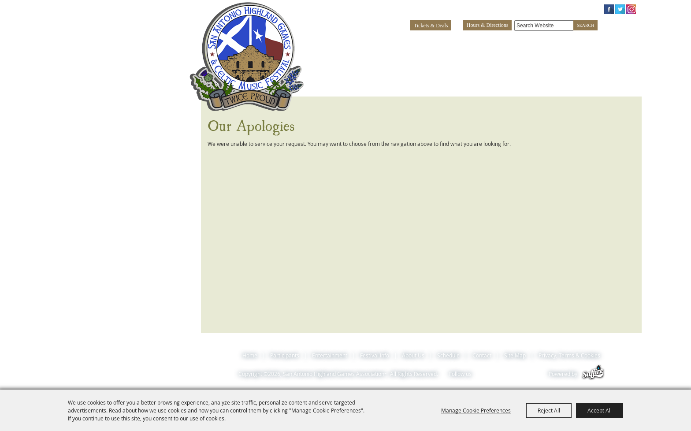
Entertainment (449, 40)
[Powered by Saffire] (593, 373)
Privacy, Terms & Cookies (569, 355)
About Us (569, 40)
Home (249, 355)
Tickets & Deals (431, 25)
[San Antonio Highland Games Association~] (247, 56)
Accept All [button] (599, 410)
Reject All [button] (549, 410)
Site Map (515, 355)
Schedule (618, 40)
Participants (385, 40)
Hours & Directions (488, 25)
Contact (481, 355)
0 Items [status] (580, 9)
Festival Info (513, 40)
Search (585, 25)
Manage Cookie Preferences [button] (476, 410)
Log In (531, 9)
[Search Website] (543, 25)
